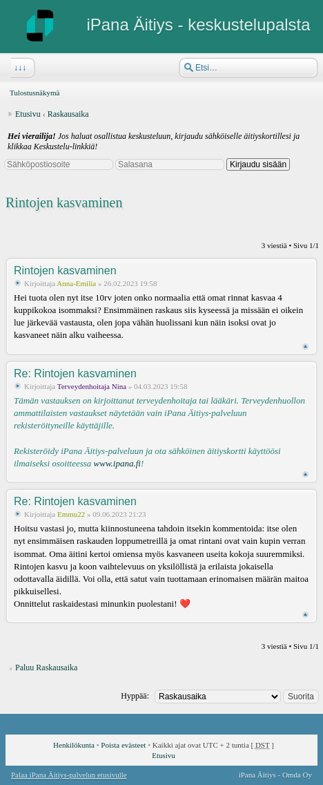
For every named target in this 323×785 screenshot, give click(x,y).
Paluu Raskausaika (46, 667)
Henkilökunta (74, 745)
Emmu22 (71, 514)
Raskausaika (68, 114)
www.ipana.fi (117, 463)
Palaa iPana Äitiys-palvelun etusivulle (69, 774)
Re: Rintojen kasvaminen (75, 373)
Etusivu (28, 114)
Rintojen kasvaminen (64, 202)
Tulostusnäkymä (34, 92)
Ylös (305, 346)
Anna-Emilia (76, 283)
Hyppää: (135, 696)
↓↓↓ (18, 68)
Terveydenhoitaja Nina (91, 386)
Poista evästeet (123, 745)
